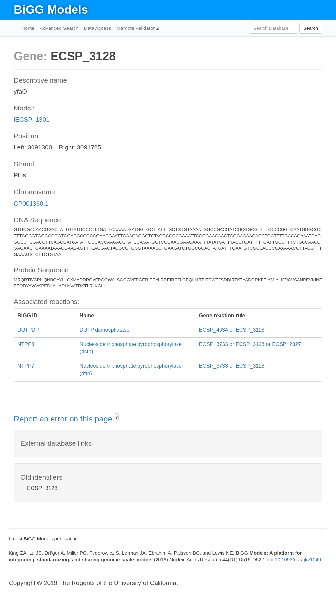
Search (311, 28)
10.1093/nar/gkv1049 (298, 559)
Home (27, 28)
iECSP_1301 (32, 119)
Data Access (97, 28)
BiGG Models (51, 9)
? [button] (117, 417)
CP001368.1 (31, 203)
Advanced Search (59, 28)
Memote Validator (136, 28)
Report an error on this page (64, 418)
